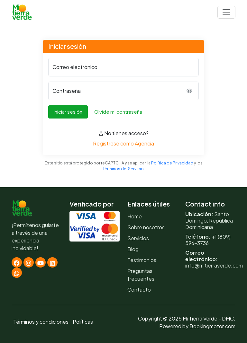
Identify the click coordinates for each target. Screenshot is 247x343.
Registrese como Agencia (123, 143)
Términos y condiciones (41, 321)
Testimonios (141, 260)
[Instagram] (28, 262)
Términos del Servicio (123, 168)
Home (134, 216)
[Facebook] (17, 262)
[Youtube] (40, 262)
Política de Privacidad (172, 163)
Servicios (138, 238)
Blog (133, 249)
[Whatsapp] (17, 273)
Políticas (83, 321)
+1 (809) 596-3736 (208, 239)
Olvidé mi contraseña (118, 112)
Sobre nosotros (146, 227)
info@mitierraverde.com (214, 265)
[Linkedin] (52, 262)
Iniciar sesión (68, 112)
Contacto (139, 289)
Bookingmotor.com (212, 326)
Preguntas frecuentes (140, 275)
